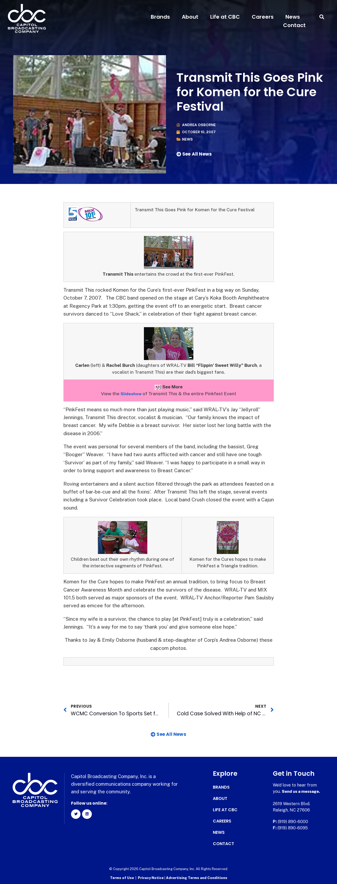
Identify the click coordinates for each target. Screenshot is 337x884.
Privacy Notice (151, 878)
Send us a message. (302, 791)
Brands (160, 16)
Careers (263, 16)
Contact (294, 25)
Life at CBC (225, 16)
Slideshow (131, 393)
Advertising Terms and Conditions (196, 878)
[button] (322, 17)
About (190, 16)
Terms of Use (122, 878)
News (292, 16)
